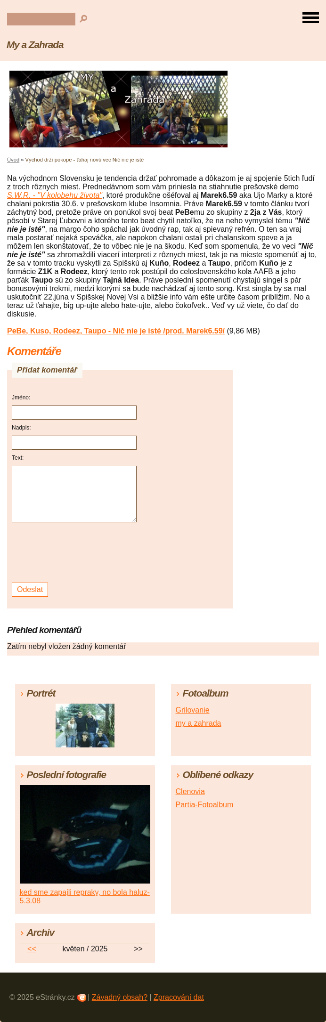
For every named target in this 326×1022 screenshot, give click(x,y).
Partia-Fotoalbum (205, 805)
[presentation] (75, 552)
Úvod (13, 159)
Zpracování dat (179, 997)
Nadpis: (21, 427)
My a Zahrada (35, 44)
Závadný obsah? (119, 997)
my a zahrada (198, 723)
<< (31, 949)
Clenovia (190, 791)
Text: (18, 457)
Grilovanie (193, 710)
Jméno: (21, 397)
